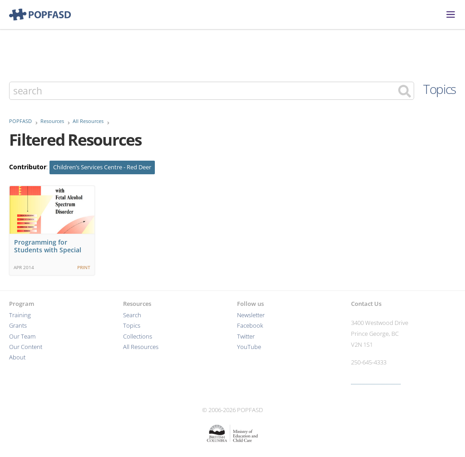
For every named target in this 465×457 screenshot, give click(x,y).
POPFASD (20, 121)
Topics (439, 89)
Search (132, 315)
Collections (137, 336)
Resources (52, 121)
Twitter (246, 336)
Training (20, 315)
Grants (18, 325)
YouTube (249, 347)
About (17, 357)
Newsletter (251, 315)
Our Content (25, 347)
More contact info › (376, 380)
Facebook (250, 325)
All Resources (88, 121)
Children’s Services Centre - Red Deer (102, 167)
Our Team (22, 336)
